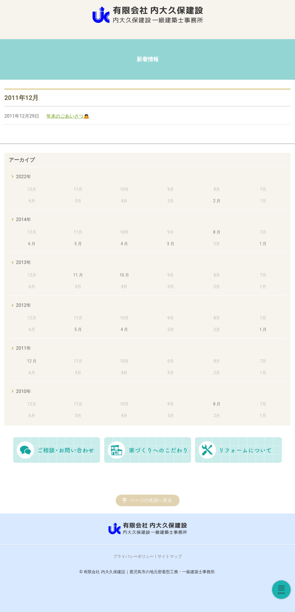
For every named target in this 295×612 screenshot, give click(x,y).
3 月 (170, 243)
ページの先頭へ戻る (151, 500)
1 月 (263, 243)
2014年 (23, 219)
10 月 (124, 275)
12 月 (32, 361)
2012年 (23, 305)
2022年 (23, 176)
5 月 (78, 243)
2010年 (23, 391)
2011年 (23, 348)
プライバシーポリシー (133, 556)
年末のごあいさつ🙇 (67, 116)
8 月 (216, 232)
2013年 (23, 262)
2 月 (216, 200)
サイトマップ (170, 556)
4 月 (124, 243)
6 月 (31, 243)
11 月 (78, 275)
